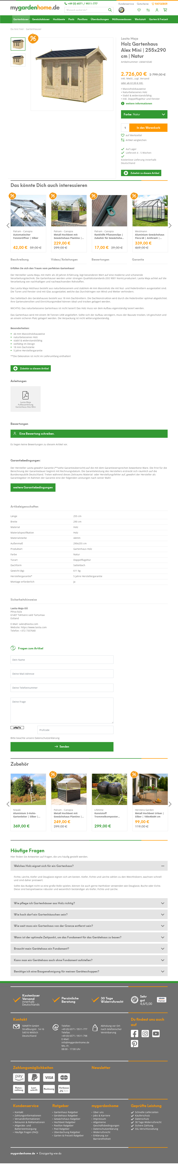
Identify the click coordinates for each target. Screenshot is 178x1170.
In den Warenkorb (148, 127)
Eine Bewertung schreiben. (37, 434)
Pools (71, 19)
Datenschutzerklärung (47, 738)
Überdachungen (100, 19)
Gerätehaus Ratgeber (66, 1115)
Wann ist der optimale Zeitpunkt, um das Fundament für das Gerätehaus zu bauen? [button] (67, 937)
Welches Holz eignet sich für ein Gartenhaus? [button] (44, 865)
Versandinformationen (27, 1118)
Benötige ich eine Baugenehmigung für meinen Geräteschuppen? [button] (56, 971)
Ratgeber (159, 3)
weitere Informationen (136, 103)
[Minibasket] (165, 9)
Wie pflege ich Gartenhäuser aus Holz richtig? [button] (44, 903)
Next (170, 225)
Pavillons (82, 19)
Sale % (13, 27)
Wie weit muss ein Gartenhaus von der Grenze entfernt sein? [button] (53, 925)
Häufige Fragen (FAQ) (26, 1132)
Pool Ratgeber (62, 1128)
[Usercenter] (157, 10)
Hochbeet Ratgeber (65, 1122)
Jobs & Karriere (101, 1115)
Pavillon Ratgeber (64, 1125)
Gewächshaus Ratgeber (67, 1118)
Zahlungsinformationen (28, 1115)
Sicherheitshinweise (24, 599)
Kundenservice (126, 3)
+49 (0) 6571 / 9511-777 (81, 3)
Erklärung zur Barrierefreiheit (102, 1137)
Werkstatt (140, 19)
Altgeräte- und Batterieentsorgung (25, 1127)
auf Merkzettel (134, 135)
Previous (8, 225)
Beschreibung (20, 259)
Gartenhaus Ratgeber (66, 1112)
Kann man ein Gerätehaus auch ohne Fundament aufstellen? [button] (53, 959)
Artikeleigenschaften (24, 506)
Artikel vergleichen (136, 140)
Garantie (138, 259)
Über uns (98, 1112)
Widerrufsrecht (101, 1132)
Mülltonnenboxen (121, 19)
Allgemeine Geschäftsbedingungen (106, 1124)
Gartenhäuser (21, 19)
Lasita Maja (129, 38)
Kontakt (19, 1112)
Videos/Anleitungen (64, 259)
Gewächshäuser (41, 19)
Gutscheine (143, 3)
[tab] (89, 866)
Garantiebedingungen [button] (33, 487)
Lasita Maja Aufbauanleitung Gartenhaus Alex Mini (26, 404)
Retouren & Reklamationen (30, 1122)
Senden (64, 746)
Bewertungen (100, 259)
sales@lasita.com (28, 624)
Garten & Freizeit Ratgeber (69, 1135)
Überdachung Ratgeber (67, 1132)
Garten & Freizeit (158, 19)
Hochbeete (59, 19)
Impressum (99, 1118)
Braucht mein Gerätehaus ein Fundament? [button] (41, 948)
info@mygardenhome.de (75, 1042)
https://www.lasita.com (34, 627)
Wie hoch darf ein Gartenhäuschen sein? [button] (41, 914)
